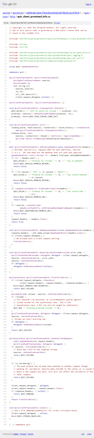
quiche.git (18, 12)
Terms (30, 434)
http (12, 16)
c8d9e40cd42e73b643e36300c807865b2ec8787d (52, 12)
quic (86, 12)
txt (82, 434)
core (5, 16)
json (89, 434)
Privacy (23, 434)
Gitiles (16, 434)
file (57, 23)
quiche (6, 12)
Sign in (88, 4)
